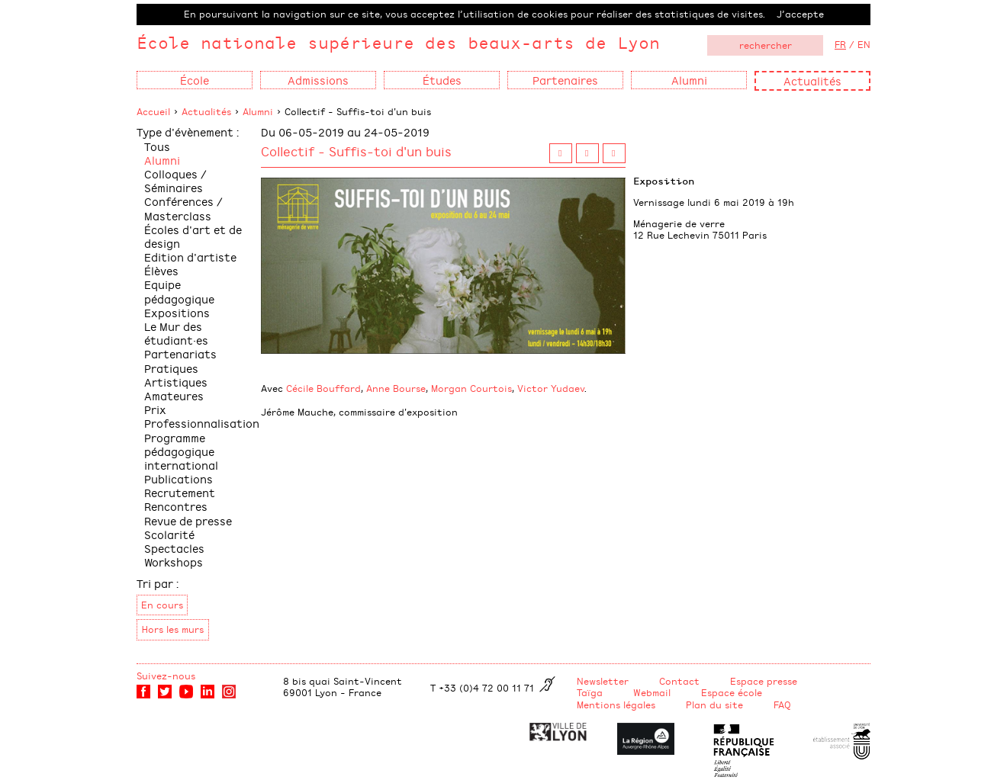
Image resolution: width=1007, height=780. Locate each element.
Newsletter (603, 681)
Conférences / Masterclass (183, 208)
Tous (157, 146)
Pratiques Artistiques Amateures (176, 381)
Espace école (731, 692)
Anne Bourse (396, 388)
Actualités (812, 80)
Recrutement (179, 492)
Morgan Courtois (471, 388)
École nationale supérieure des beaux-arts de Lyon (398, 42)
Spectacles (174, 548)
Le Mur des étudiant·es (176, 333)
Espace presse (763, 681)
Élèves (161, 270)
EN (863, 44)
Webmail (652, 692)
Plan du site (714, 704)
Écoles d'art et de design (193, 236)
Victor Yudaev (550, 388)
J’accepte (800, 14)
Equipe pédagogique (179, 291)
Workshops (173, 562)
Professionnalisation (201, 423)
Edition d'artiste (190, 257)
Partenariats (180, 353)
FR (840, 44)
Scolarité (169, 534)
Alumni (258, 111)
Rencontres (176, 506)
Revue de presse (188, 520)
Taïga (590, 692)
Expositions (177, 312)
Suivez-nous (166, 675)
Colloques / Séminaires (175, 180)
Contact (679, 681)
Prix (155, 409)
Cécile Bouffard (323, 388)
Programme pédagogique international (181, 451)
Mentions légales (616, 704)
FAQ (782, 704)
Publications (178, 478)
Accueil (153, 111)
